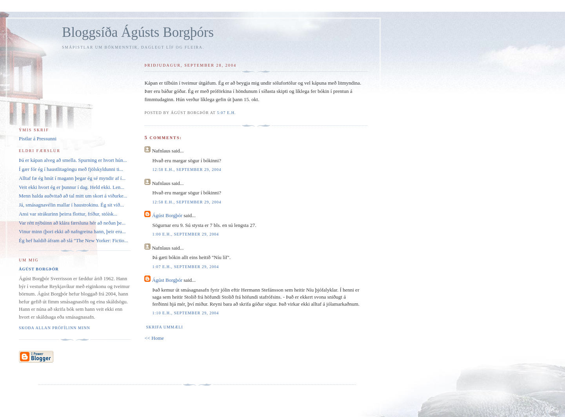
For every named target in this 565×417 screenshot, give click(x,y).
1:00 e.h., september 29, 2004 (185, 234)
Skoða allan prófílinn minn (54, 328)
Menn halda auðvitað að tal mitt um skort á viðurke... (73, 196)
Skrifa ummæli (164, 327)
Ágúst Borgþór (167, 215)
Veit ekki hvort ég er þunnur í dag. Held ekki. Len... (71, 187)
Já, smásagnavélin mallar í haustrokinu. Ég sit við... (71, 205)
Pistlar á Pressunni (37, 138)
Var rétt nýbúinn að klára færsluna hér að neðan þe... (72, 223)
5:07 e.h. (226, 113)
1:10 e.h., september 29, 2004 (185, 313)
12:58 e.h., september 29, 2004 (186, 169)
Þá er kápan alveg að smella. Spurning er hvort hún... (73, 160)
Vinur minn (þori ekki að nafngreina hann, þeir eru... (72, 231)
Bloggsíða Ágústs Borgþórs (138, 32)
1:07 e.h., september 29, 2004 (185, 267)
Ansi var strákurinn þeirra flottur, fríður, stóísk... (68, 214)
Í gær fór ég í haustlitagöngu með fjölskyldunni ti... (71, 169)
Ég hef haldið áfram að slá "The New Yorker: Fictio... (73, 240)
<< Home (154, 338)
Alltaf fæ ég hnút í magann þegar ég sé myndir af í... (72, 178)
